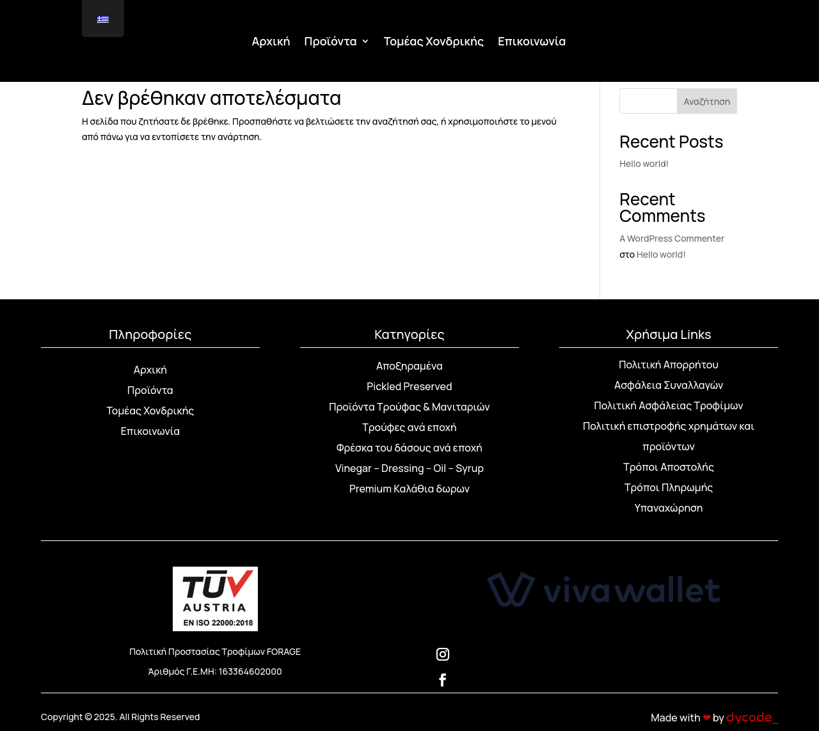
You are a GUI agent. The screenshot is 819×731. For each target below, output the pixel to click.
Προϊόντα (331, 42)
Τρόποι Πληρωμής (668, 487)
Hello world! (644, 163)
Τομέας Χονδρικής (434, 42)
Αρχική (271, 42)
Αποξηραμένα (409, 366)
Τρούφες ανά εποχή (409, 427)
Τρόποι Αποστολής (668, 467)
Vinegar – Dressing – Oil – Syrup (409, 468)
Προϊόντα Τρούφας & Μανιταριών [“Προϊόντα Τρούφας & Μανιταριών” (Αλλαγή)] (409, 407)
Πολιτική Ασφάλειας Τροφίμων (668, 405)
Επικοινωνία (532, 42)
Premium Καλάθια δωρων (409, 489)
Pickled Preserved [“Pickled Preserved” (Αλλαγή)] (409, 386)
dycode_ (752, 718)
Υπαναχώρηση (669, 508)
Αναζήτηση (707, 101)
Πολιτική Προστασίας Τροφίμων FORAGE (215, 651)
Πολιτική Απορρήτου (669, 365)
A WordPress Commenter (671, 238)
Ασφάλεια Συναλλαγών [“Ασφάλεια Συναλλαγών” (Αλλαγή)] (668, 385)
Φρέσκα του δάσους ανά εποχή (409, 448)
